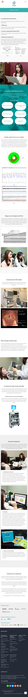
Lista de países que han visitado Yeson (5, 665)
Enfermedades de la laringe (13, 640)
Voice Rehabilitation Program (22, 640)
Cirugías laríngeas (13, 641)
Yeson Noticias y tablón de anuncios (5, 649)
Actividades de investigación (3, 647)
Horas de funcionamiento (3, 644)
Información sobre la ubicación (4, 652)
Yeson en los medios (13, 659)
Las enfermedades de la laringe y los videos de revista (14, 650)
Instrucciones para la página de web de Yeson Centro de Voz (8, 691)
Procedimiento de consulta (4, 657)
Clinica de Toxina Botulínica (13, 647)
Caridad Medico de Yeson (13, 657)
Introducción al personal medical (5, 641)
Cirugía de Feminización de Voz (14, 644)
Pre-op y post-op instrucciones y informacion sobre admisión (4, 661)
